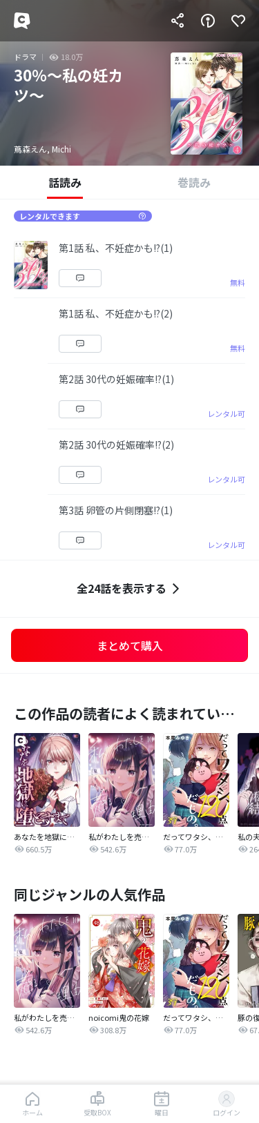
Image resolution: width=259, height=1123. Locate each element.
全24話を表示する (130, 588)
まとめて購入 (130, 645)
